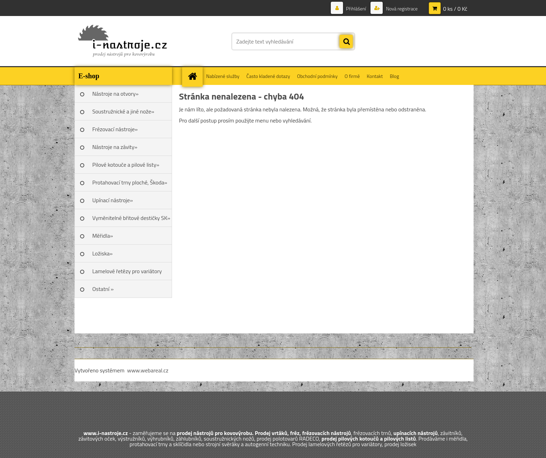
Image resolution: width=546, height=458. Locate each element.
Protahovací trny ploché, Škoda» (129, 182)
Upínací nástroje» (112, 200)
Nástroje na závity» (114, 147)
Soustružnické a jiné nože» (123, 111)
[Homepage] (195, 76)
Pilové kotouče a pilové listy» (125, 164)
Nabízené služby (223, 76)
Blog (394, 76)
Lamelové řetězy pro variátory (127, 271)
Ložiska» (102, 253)
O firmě (352, 76)
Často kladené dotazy (268, 76)
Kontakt (375, 76)
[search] (346, 41)
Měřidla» (102, 235)
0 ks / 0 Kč (455, 9)
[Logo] (122, 41)
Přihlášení (356, 8)
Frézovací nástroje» (115, 129)
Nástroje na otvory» (115, 93)
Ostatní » (103, 289)
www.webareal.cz (148, 370)
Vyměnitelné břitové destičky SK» (131, 218)
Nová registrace (401, 8)
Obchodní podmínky (317, 76)
